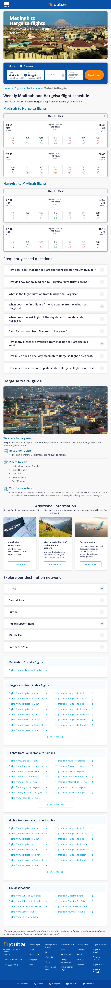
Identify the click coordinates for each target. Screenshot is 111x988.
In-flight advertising (66, 960)
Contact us (49, 957)
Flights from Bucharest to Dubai (71, 906)
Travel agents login (67, 968)
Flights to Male (99, 964)
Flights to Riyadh (96, 950)
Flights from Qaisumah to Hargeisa (26, 792)
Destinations (34, 954)
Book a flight (34, 944)
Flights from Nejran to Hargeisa (24, 787)
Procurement (67, 954)
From (11, 72)
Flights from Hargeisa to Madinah (72, 714)
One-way (27, 66)
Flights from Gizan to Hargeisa (24, 771)
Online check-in (67, 944)
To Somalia (33, 88)
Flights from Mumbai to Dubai (70, 911)
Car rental (81, 949)
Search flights (94, 75)
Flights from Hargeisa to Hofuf (24, 709)
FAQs (63, 949)
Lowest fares (82, 944)
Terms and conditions (12, 959)
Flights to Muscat (96, 958)
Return (12, 66)
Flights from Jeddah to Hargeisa (71, 776)
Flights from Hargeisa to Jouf (23, 714)
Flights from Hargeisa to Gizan (24, 703)
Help (31, 964)
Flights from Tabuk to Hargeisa (24, 798)
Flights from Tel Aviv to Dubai (23, 917)
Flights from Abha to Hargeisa (24, 760)
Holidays (80, 959)
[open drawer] (6, 4)
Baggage (33, 959)
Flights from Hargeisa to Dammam (26, 698)
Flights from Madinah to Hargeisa (25, 670)
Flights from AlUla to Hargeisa (70, 760)
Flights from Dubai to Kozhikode (25, 901)
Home (6, 88)
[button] (55, 270)
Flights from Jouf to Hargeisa (23, 782)
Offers (32, 949)
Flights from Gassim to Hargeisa (71, 766)
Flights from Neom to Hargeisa (70, 787)
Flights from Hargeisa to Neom (70, 719)
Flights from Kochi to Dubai (22, 911)
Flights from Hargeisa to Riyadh (71, 725)
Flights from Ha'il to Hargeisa (69, 771)
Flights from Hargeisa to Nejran (24, 719)
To (29, 72)
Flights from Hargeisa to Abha (24, 693)
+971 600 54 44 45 (10, 965)
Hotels (80, 954)
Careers (80, 964)
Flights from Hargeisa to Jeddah (71, 709)
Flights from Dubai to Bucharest (25, 895)
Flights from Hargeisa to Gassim (71, 698)
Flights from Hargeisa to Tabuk (24, 730)
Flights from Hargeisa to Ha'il (69, 703)
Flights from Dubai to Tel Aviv (70, 901)
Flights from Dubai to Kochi (69, 895)
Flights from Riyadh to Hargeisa (71, 792)
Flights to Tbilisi (99, 944)
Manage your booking (51, 946)
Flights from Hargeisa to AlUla (70, 693)
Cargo (47, 962)
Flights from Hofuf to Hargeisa (24, 776)
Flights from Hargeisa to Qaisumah (26, 725)
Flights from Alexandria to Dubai (25, 906)
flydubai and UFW (50, 968)
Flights (19, 88)
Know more (19, 564)
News (47, 952)
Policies (6, 954)
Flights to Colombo (97, 970)
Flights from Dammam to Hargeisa (26, 766)
